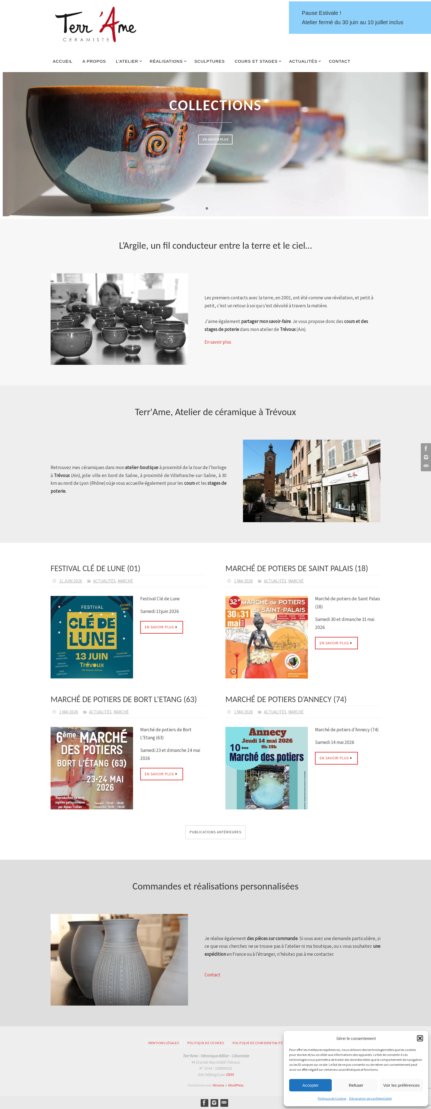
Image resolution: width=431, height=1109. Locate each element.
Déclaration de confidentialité (370, 1098)
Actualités (105, 581)
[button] (420, 1038)
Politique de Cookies (332, 1098)
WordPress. (236, 1084)
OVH (230, 1074)
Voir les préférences (401, 1085)
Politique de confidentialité (258, 1042)
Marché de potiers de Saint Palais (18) (296, 568)
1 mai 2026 (244, 581)
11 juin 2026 (71, 581)
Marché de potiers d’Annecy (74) (286, 699)
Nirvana (218, 1084)
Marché (127, 581)
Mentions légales (163, 1042)
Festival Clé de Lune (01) (95, 568)
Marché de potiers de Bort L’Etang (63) (124, 699)
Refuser (356, 1085)
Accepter (310, 1085)
